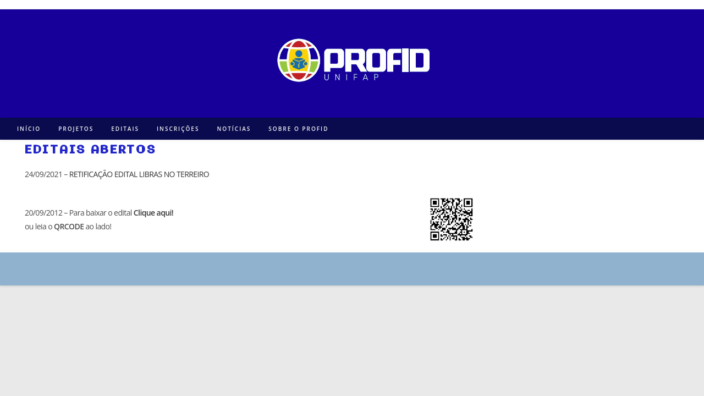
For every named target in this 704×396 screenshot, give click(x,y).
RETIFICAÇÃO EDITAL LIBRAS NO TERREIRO (139, 174)
